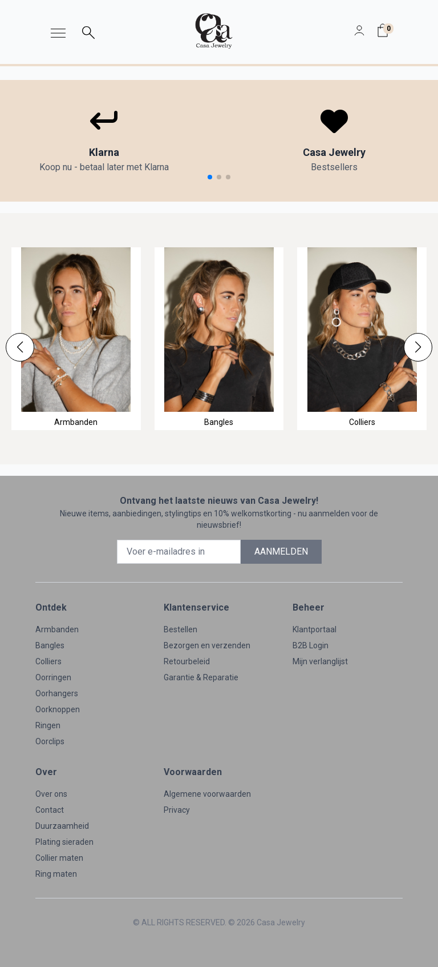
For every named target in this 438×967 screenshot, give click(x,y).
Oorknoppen (57, 709)
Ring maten (56, 873)
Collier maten (59, 857)
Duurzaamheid (62, 825)
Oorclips (49, 741)
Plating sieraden (64, 841)
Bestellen (180, 629)
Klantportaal (314, 629)
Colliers (48, 661)
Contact (49, 809)
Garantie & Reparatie (201, 677)
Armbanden (57, 629)
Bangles (49, 645)
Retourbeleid (187, 661)
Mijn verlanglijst (320, 661)
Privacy (177, 809)
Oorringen (53, 677)
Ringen (47, 725)
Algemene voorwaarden (207, 794)
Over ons (51, 794)
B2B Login (310, 645)
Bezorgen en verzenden (207, 645)
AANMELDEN (281, 551)
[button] (20, 347)
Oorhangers (56, 693)
